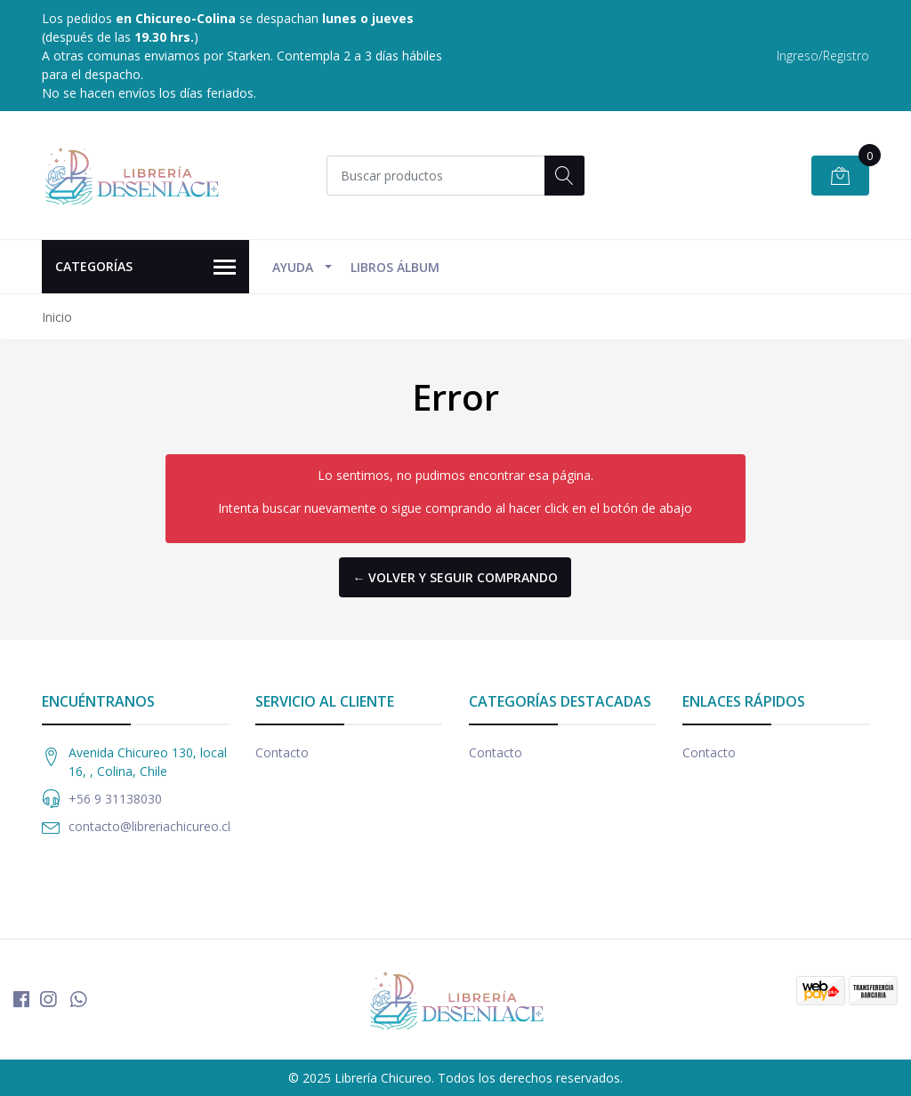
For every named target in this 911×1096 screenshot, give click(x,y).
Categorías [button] (145, 267)
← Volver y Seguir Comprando (455, 577)
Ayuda (292, 267)
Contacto (282, 752)
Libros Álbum (395, 267)
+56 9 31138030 (115, 798)
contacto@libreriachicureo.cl (149, 826)
